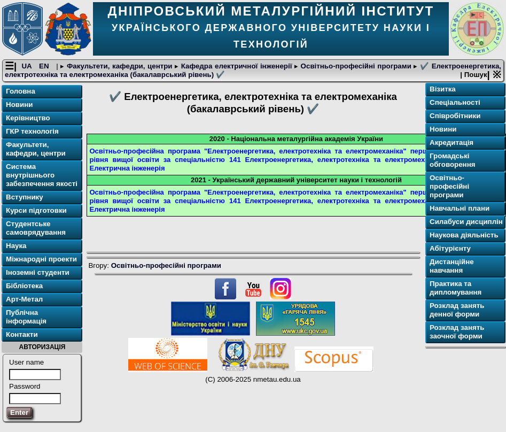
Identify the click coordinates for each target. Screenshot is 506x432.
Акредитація (451, 142)
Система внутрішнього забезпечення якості (41, 175)
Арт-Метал (24, 299)
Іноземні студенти (37, 272)
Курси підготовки (36, 210)
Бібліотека (24, 286)
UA (27, 66)
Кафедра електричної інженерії (236, 66)
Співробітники (455, 116)
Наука (16, 246)
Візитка (443, 89)
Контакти (22, 334)
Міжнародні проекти (41, 259)
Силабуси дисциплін (466, 222)
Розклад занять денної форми (457, 310)
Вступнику (24, 197)
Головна (20, 91)
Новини (19, 105)
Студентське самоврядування (36, 228)
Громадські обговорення (452, 160)
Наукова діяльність (464, 235)
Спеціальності (455, 102)
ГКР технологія (32, 131)
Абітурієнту (450, 248)
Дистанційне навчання (452, 266)
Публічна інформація (26, 316)
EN (45, 66)
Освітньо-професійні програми (356, 66)
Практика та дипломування (455, 288)
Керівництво (28, 118)
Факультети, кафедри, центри (119, 66)
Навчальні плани (459, 208)
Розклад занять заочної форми (457, 331)
